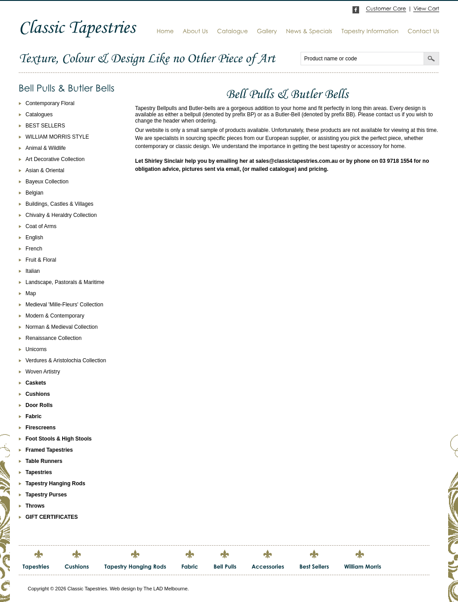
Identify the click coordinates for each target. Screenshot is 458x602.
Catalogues (39, 114)
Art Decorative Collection (55, 159)
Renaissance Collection (53, 338)
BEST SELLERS (45, 126)
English (34, 237)
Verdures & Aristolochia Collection (65, 360)
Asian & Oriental (44, 170)
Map (30, 293)
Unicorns (36, 349)
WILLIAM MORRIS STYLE (57, 137)
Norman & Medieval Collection (61, 327)
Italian (32, 271)
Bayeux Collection (46, 181)
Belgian (34, 193)
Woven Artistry (42, 372)
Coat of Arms (40, 226)
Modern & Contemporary (54, 316)
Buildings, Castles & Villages (59, 204)
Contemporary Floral (49, 103)
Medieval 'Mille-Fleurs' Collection (64, 304)
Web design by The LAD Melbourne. (149, 588)
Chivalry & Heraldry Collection (61, 215)
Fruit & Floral (40, 260)
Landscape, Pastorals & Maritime (64, 282)
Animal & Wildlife (45, 148)
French (33, 249)
